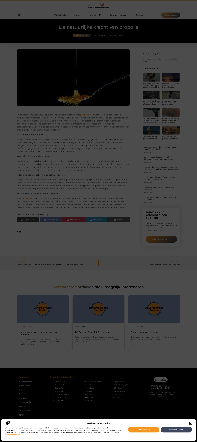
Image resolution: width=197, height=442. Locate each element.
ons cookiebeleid (13, 435)
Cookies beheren (176, 430)
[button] (190, 423)
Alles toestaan (144, 430)
